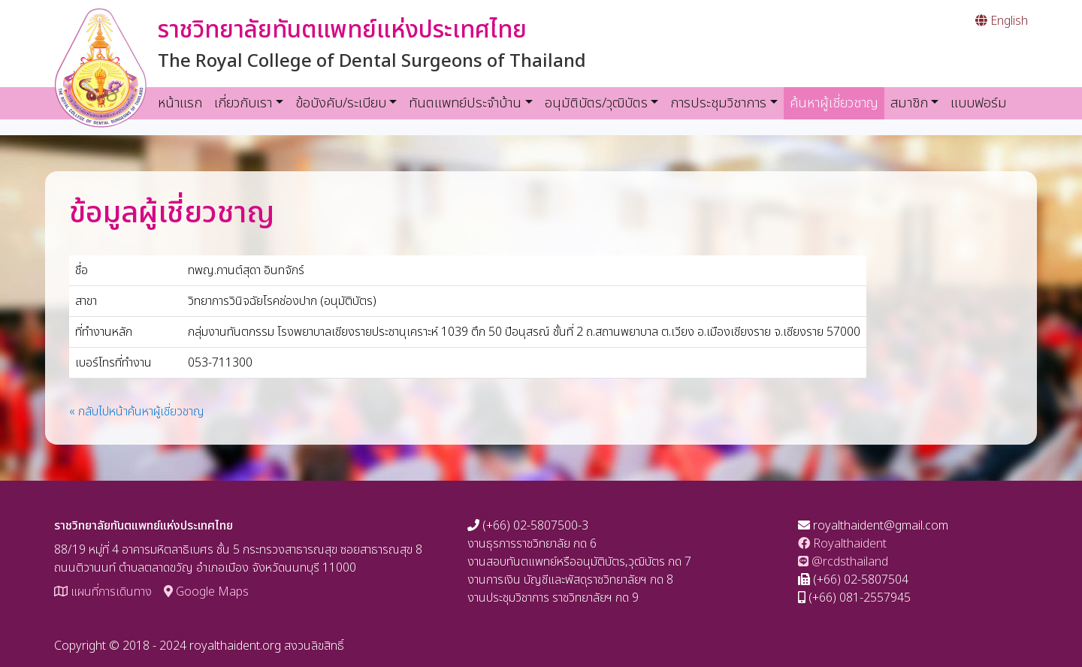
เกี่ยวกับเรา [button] (243, 103)
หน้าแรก (180, 103)
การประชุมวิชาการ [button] (718, 103)
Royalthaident (842, 544)
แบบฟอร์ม (979, 103)
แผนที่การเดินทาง (103, 592)
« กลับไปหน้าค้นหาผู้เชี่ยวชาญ (136, 412)
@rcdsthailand (843, 562)
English (1001, 21)
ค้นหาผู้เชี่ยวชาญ (837, 102)
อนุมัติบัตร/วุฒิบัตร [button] (596, 103)
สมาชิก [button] (909, 103)
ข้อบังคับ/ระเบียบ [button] (340, 103)
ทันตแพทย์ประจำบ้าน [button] (465, 103)
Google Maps (206, 592)
